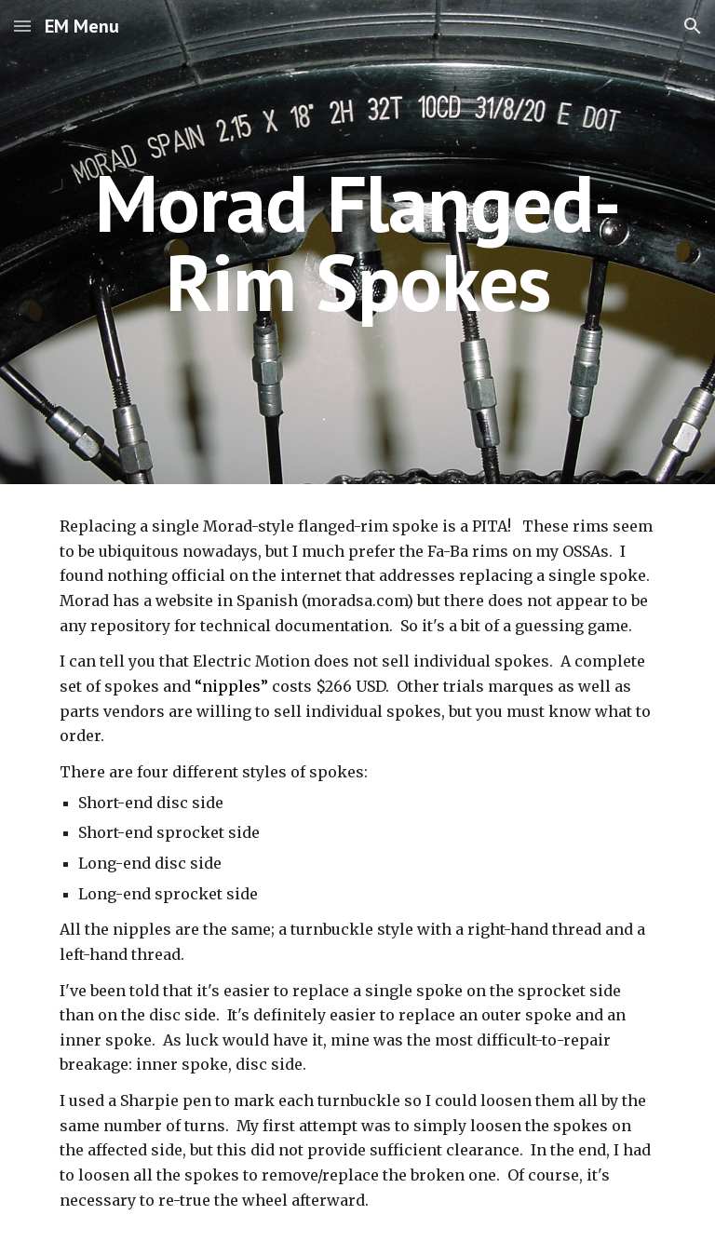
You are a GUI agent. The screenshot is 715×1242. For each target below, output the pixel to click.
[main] (357, 242)
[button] (22, 25)
